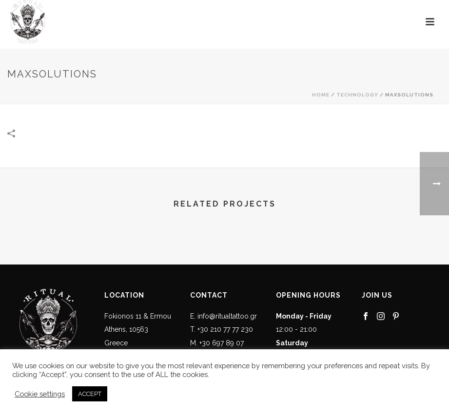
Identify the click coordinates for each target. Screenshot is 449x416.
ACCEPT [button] (89, 393)
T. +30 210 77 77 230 (221, 329)
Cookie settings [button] (40, 394)
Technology (357, 94)
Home (321, 94)
